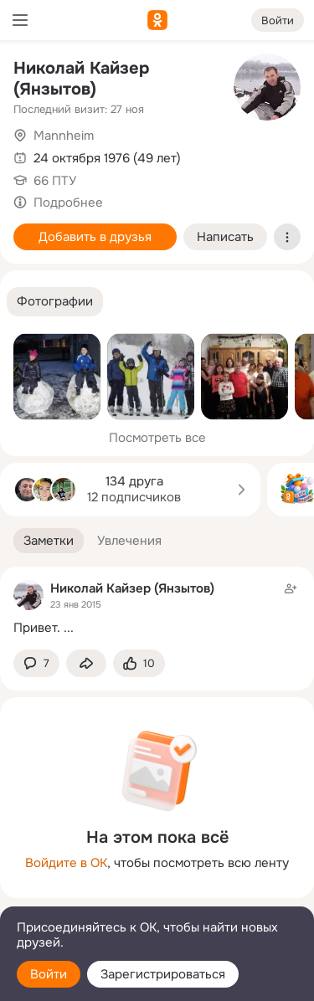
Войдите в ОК (66, 863)
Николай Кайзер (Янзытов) (81, 79)
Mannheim (63, 135)
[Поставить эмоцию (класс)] (139, 663)
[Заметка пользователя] (157, 608)
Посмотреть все (157, 437)
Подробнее (68, 202)
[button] (55, 301)
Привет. (36, 627)
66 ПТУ (54, 180)
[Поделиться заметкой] (86, 663)
